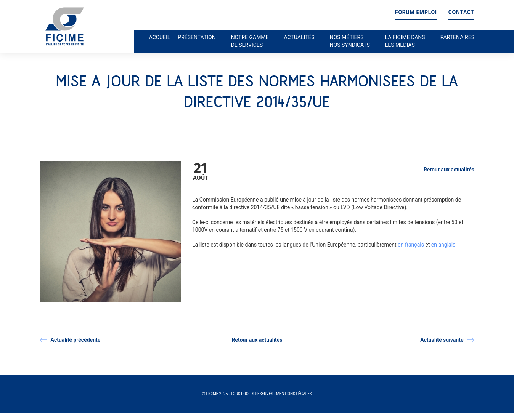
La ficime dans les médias (405, 41)
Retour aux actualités (449, 169)
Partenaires (457, 37)
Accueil (159, 37)
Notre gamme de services (250, 41)
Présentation (196, 37)
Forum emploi (416, 12)
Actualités (299, 37)
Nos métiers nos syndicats (350, 41)
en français (411, 245)
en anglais (443, 245)
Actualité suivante (447, 340)
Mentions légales (294, 394)
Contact (461, 12)
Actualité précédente (70, 340)
